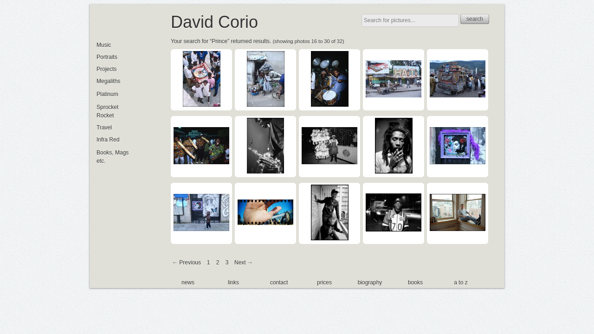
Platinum (107, 94)
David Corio (214, 22)
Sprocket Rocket (107, 111)
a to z (460, 282)
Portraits (107, 57)
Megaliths (108, 81)
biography (370, 282)
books (415, 282)
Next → (243, 262)
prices (324, 282)
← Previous (186, 262)
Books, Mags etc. (113, 156)
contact (279, 282)
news (187, 282)
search (474, 19)
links (233, 282)
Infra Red (108, 139)
